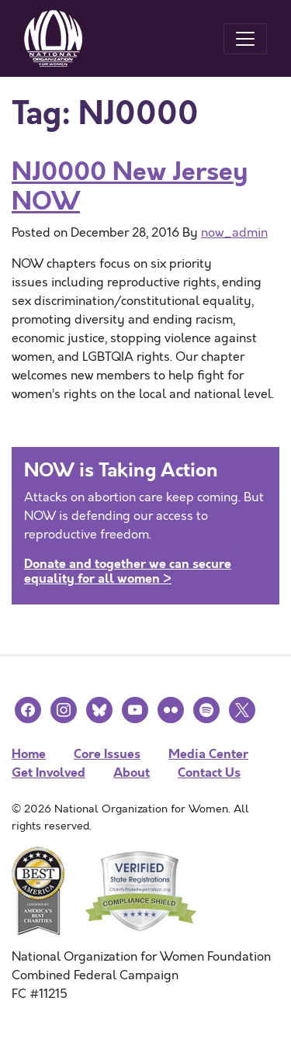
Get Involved (48, 772)
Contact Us (209, 772)
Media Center (208, 754)
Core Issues (107, 754)
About (131, 772)
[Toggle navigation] (245, 38)
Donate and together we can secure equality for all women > (127, 571)
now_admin (234, 232)
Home (29, 754)
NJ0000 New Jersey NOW (130, 186)
